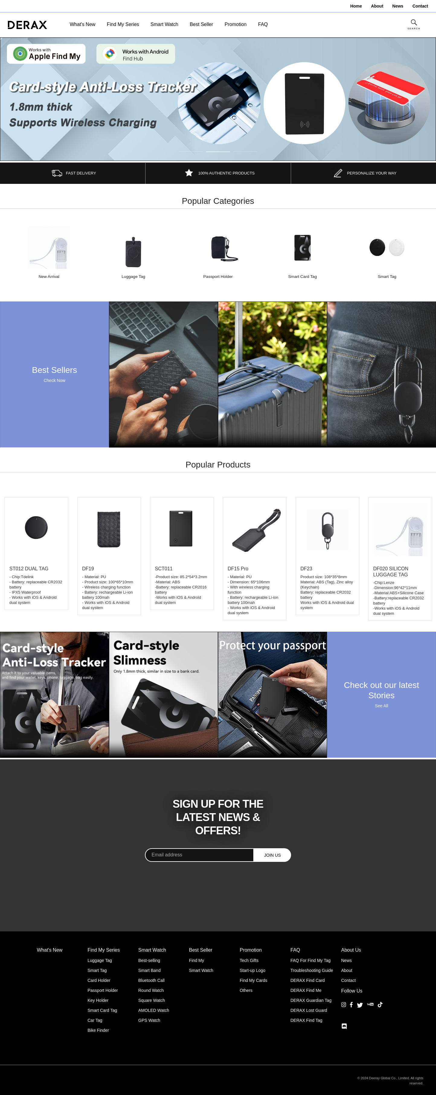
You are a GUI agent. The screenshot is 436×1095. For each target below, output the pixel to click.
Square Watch (151, 1000)
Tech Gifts (249, 960)
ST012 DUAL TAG (29, 568)
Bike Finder (98, 1030)
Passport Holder (103, 990)
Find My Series (123, 24)
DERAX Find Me (306, 990)
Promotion (236, 24)
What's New (82, 24)
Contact (348, 980)
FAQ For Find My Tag (310, 960)
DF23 (306, 568)
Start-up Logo (252, 970)
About (346, 970)
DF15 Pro (238, 568)
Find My (196, 960)
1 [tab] (191, 152)
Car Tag (95, 1020)
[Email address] (199, 855)
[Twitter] (360, 1005)
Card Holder (99, 980)
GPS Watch (149, 1020)
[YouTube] (370, 1009)
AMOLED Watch (153, 1010)
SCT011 (164, 568)
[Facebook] (351, 1009)
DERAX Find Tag (306, 1020)
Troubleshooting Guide (311, 970)
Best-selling (149, 960)
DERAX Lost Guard (308, 1010)
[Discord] (344, 1026)
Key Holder (98, 1000)
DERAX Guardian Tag (311, 1000)
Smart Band (149, 970)
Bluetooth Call (151, 980)
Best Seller (201, 24)
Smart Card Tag (102, 1010)
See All (381, 705)
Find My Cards (253, 980)
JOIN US (272, 855)
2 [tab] (218, 152)
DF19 (88, 568)
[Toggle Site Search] (414, 25)
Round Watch (151, 990)
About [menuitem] (377, 6)
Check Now (55, 380)
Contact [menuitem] (420, 6)
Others (246, 990)
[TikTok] (380, 1009)
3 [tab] (245, 152)
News (346, 960)
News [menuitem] (397, 6)
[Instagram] (343, 1009)
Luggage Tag (100, 960)
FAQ (263, 24)
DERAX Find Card (307, 980)
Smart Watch (164, 24)
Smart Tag (97, 970)
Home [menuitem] (356, 6)
